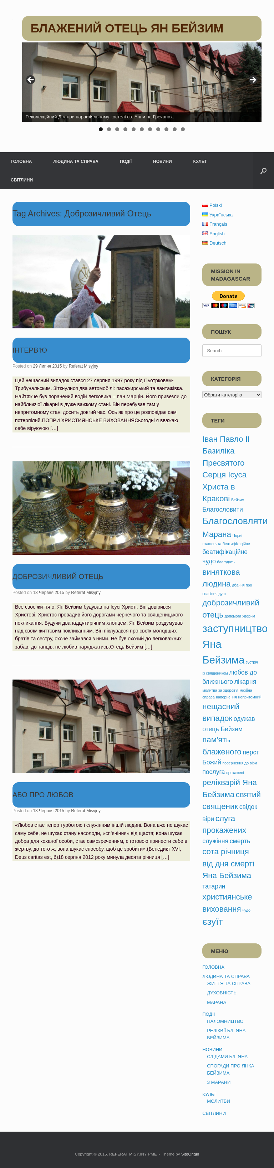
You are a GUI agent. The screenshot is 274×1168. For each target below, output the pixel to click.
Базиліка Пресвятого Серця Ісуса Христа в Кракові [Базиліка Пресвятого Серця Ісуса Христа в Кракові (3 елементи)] (224, 474)
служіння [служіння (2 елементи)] (215, 841)
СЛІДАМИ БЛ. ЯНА (227, 1056)
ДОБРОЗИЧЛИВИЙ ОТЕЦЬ (57, 576)
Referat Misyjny (83, 366)
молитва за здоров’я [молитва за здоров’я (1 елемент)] (220, 690)
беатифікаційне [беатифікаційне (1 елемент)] (236, 544)
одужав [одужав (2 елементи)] (244, 718)
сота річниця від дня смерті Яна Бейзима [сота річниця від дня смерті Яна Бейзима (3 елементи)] (228, 863)
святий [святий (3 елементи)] (248, 794)
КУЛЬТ (200, 161)
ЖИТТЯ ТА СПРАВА (228, 983)
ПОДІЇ (126, 161)
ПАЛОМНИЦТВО (225, 1021)
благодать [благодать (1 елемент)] (225, 562)
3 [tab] (117, 129)
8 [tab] (158, 129)
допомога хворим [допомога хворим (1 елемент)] (240, 616)
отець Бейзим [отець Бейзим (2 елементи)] (222, 729)
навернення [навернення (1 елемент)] (226, 697)
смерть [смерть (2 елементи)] (240, 841)
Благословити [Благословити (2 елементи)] (222, 509)
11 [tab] (183, 129)
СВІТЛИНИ (22, 180)
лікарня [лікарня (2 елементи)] (245, 681)
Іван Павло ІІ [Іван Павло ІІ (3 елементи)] (226, 439)
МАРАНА (216, 1002)
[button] (263, 170)
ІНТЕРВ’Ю (29, 350)
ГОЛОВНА (21, 161)
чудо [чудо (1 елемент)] (246, 910)
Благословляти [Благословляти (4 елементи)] (235, 521)
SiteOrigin (190, 1154)
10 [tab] (175, 129)
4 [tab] (125, 129)
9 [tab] (166, 129)
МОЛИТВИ (218, 1101)
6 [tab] (142, 129)
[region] (142, 89)
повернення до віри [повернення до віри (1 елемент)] (240, 763)
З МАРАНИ (218, 1082)
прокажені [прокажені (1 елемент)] (235, 772)
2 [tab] (109, 129)
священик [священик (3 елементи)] (220, 806)
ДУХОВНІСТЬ (222, 992)
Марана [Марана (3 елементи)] (216, 534)
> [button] (252, 80)
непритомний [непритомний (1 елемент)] (249, 697)
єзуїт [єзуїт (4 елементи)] (212, 921)
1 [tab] (101, 129)
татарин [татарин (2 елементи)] (213, 886)
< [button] (31, 80)
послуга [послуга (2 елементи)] (213, 771)
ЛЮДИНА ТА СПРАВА (75, 161)
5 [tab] (134, 129)
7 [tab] (150, 129)
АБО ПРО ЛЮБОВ (42, 795)
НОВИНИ (162, 161)
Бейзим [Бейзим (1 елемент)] (237, 500)
